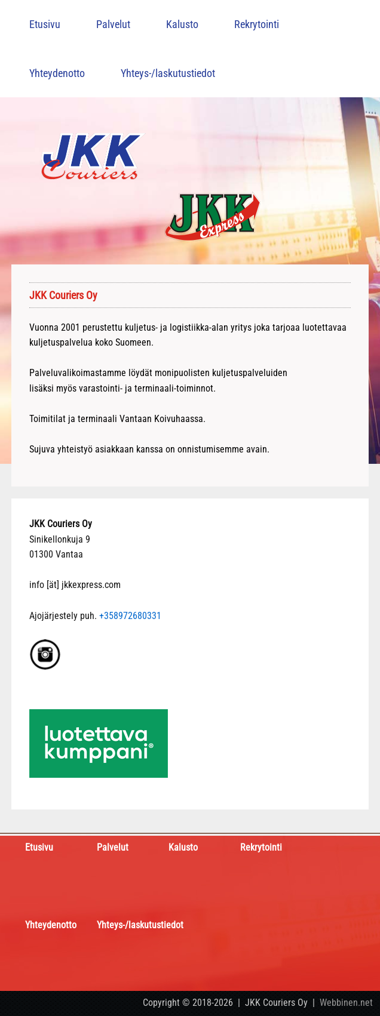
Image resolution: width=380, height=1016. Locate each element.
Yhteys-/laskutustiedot (168, 73)
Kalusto (182, 24)
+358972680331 (130, 615)
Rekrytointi (256, 24)
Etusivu (44, 24)
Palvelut (113, 24)
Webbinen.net (346, 1002)
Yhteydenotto (57, 73)
